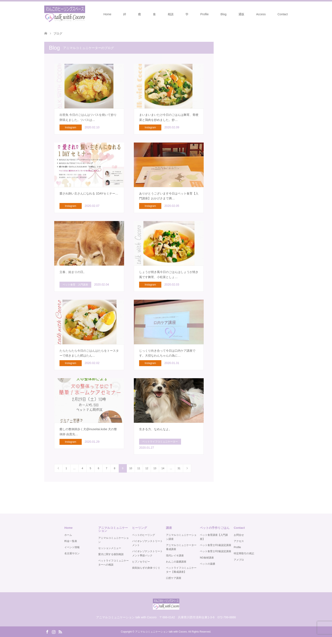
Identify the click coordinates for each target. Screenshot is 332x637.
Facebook (47, 631)
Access (261, 14)
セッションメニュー (109, 548)
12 (146, 468)
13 (154, 468)
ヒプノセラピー (141, 561)
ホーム (68, 534)
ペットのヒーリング (143, 534)
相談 (171, 14)
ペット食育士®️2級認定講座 (215, 551)
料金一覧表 (70, 541)
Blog (224, 14)
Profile (204, 14)
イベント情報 (72, 547)
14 (162, 468)
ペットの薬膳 (207, 563)
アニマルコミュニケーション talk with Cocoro (161, 631)
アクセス (239, 541)
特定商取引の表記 (244, 553)
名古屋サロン (72, 553)
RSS (60, 631)
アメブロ (239, 559)
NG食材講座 (207, 557)
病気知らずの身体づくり (146, 567)
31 (178, 468)
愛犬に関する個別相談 (111, 554)
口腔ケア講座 (173, 578)
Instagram (53, 631)
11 (138, 468)
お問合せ (239, 534)
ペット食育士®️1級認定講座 (215, 545)
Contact (283, 14)
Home (107, 14)
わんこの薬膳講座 (176, 561)
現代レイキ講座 (175, 555)
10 (130, 468)
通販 (241, 14)
